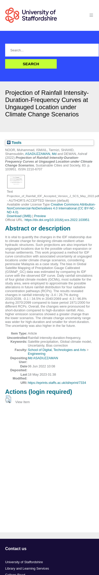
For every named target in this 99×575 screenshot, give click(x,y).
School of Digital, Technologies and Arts (57, 350)
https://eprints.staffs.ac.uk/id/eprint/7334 (57, 383)
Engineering (36, 354)
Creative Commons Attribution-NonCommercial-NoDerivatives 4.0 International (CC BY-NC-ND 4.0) (51, 208)
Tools (14, 143)
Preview (40, 216)
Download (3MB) (19, 216)
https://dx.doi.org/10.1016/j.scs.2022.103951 (56, 220)
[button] (8, 399)
